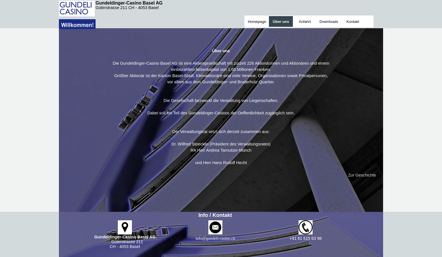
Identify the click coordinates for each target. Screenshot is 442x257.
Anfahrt (305, 21)
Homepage (257, 21)
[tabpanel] (221, 106)
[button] (215, 238)
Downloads (329, 21)
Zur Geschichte (362, 175)
